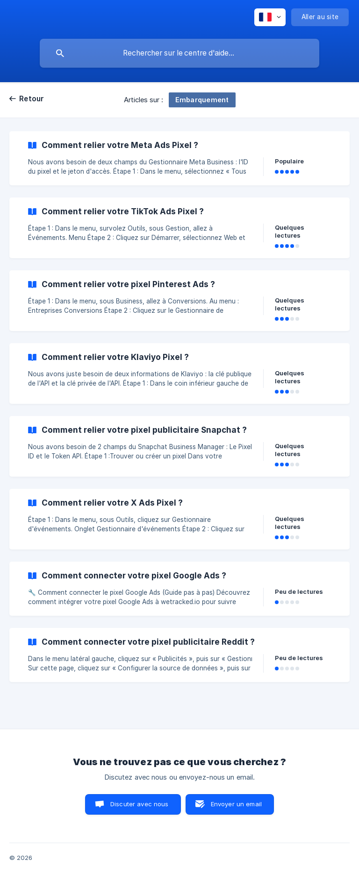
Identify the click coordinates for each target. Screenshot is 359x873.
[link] (179, 158)
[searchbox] (179, 53)
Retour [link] (31, 98)
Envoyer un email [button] (236, 804)
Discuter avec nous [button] (139, 804)
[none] (270, 17)
